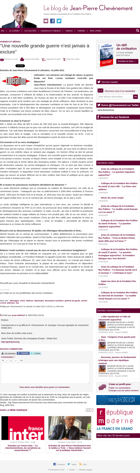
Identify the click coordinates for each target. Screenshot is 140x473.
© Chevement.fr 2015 (56, 470)
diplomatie (39, 301)
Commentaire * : (8, 357)
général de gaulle (72, 301)
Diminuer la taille (71, 59)
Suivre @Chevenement (106, 110)
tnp (17, 303)
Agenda (106, 74)
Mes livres (94, 31)
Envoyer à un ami (9, 59)
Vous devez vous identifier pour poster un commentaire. (45, 387)
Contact (71, 470)
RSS (85, 465)
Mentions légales (84, 470)
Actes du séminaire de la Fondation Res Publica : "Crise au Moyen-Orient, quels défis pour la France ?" (116, 238)
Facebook (61, 465)
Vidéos (68, 31)
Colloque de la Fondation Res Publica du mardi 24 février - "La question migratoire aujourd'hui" (118, 223)
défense (29, 301)
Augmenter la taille (51, 59)
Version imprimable (29, 59)
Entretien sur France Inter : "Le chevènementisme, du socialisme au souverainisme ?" (22, 447)
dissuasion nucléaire (54, 301)
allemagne (14, 301)
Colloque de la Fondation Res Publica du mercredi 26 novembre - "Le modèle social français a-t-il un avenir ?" (118, 295)
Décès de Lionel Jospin (112, 198)
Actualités (29, 31)
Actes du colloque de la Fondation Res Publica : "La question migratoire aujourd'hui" (116, 172)
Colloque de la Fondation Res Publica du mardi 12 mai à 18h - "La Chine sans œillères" (118, 186)
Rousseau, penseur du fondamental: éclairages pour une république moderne (117, 360)
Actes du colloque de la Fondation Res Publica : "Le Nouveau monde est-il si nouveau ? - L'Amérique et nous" (117, 270)
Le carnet (13, 31)
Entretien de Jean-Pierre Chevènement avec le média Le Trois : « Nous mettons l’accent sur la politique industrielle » (70, 447)
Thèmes (80, 31)
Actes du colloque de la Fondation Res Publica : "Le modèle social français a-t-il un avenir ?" (118, 209)
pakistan (11, 303)
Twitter (74, 465)
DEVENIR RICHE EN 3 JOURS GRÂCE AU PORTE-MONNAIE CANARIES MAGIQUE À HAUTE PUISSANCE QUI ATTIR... (116, 326)
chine (22, 301)
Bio (2, 31)
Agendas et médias (49, 31)
